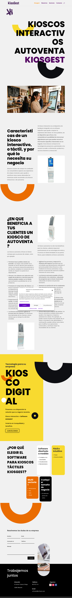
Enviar (31, 558)
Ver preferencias (47, 305)
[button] (52, 290)
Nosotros (44, 3)
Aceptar (24, 305)
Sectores (51, 3)
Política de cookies (33, 308)
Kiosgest (37, 3)
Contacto (59, 3)
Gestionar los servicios (24, 301)
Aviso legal (40, 308)
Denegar (36, 305)
